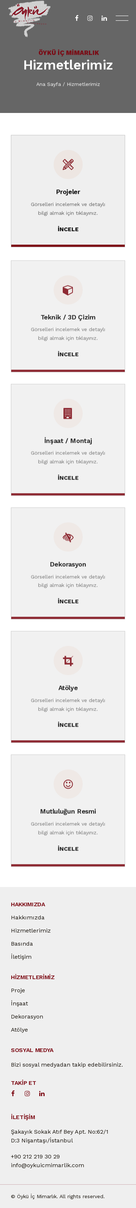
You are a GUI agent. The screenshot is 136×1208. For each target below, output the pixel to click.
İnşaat (19, 1003)
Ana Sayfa (48, 84)
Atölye (19, 1029)
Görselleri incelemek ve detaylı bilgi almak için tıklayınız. (68, 209)
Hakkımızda (28, 917)
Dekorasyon (27, 1016)
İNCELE (68, 229)
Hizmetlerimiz (83, 84)
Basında (22, 943)
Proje (18, 990)
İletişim (21, 956)
